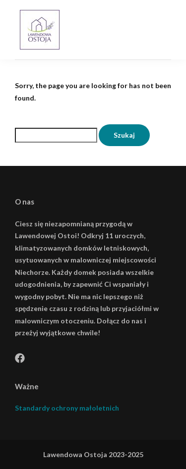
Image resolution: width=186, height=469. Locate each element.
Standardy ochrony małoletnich (67, 408)
